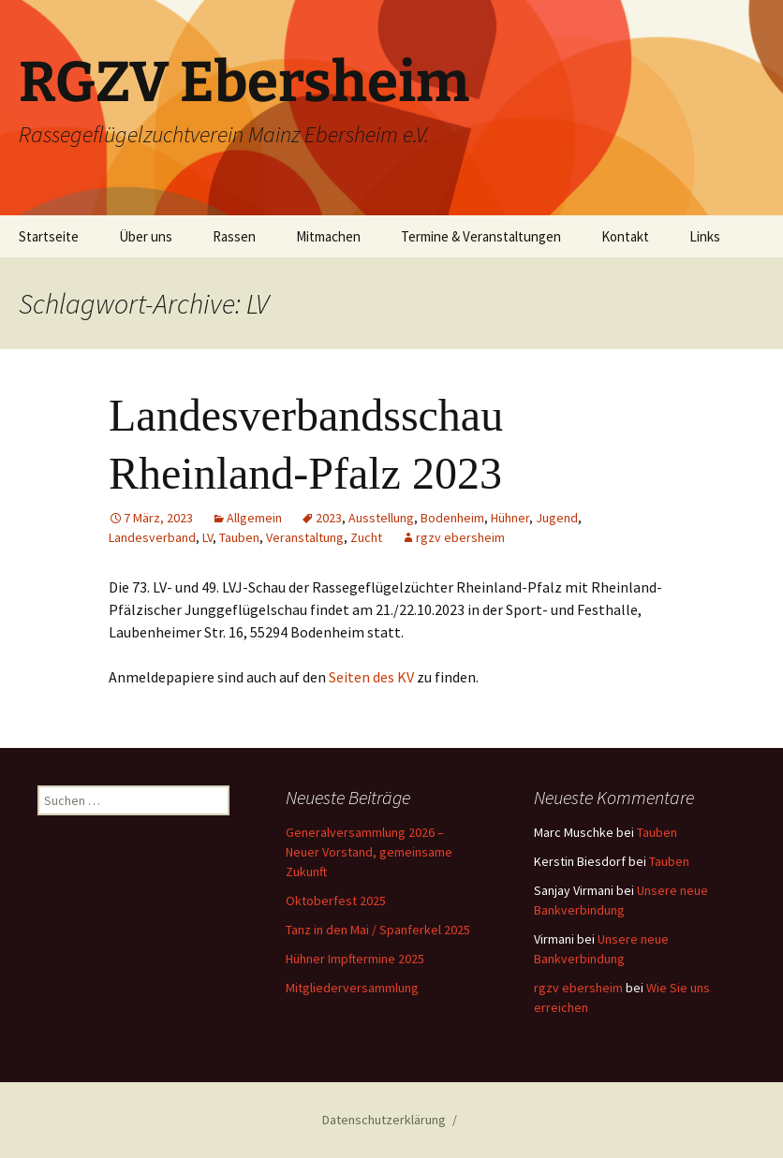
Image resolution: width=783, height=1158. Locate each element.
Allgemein (254, 517)
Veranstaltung (305, 537)
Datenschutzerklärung (384, 1119)
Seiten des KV (371, 676)
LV (207, 537)
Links (704, 236)
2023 (329, 517)
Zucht (366, 537)
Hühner (510, 517)
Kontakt (625, 236)
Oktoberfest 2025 (336, 900)
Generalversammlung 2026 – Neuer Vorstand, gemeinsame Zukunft (369, 852)
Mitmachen (328, 236)
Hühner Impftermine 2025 (355, 958)
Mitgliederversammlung (352, 987)
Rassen (234, 236)
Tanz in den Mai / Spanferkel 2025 (378, 929)
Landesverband (152, 537)
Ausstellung (381, 517)
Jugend (557, 517)
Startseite (49, 236)
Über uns (145, 236)
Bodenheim (452, 517)
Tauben (239, 537)
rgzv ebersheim (460, 537)
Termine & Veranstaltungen (481, 236)
